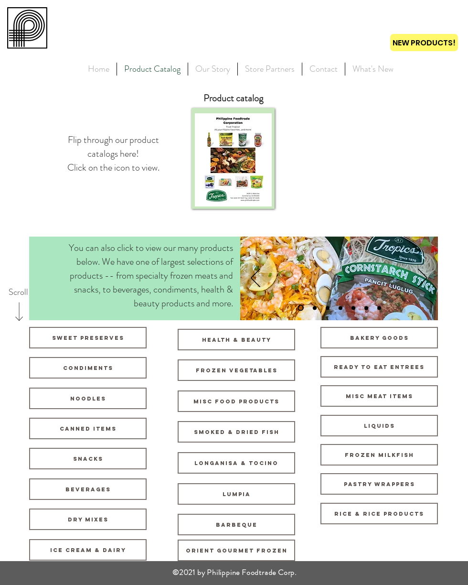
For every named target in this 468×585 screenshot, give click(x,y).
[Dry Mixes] (88, 519)
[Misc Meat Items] (379, 396)
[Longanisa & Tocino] (236, 463)
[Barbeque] (236, 524)
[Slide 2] (315, 308)
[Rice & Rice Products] (379, 513)
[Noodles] (88, 398)
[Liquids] (379, 425)
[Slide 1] (301, 308)
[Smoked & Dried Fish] (236, 432)
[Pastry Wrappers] (379, 484)
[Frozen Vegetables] (236, 370)
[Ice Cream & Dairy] (88, 550)
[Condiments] (88, 368)
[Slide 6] (366, 308)
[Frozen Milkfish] (379, 455)
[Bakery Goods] (379, 337)
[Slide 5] (353, 308)
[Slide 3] (328, 308)
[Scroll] (18, 292)
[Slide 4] (340, 308)
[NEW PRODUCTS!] (424, 42)
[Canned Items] (88, 428)
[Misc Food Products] (236, 401)
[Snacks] (88, 458)
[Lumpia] (236, 494)
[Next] (422, 279)
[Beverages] (88, 489)
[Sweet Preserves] (88, 337)
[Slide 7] (379, 308)
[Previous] (255, 279)
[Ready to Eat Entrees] (379, 367)
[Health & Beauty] (236, 339)
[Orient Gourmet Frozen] (236, 550)
